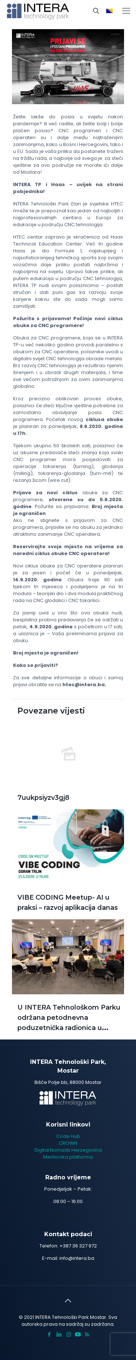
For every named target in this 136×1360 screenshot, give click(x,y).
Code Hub (68, 1136)
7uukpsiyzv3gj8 (43, 798)
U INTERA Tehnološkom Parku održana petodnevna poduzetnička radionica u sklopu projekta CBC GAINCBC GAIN (68, 1027)
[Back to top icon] (68, 1300)
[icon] (78, 1334)
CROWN (68, 1143)
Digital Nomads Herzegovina (68, 1150)
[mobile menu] (126, 11)
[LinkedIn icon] (59, 1334)
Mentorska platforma (68, 1156)
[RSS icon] (87, 1334)
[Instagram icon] (69, 1334)
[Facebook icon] (49, 1334)
